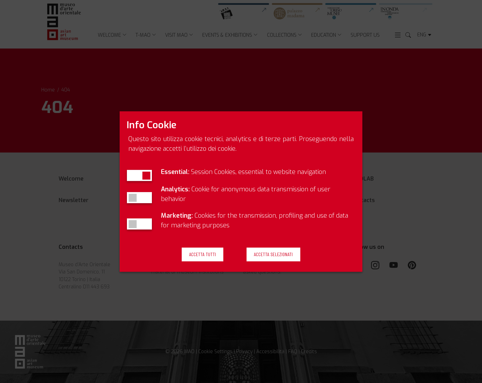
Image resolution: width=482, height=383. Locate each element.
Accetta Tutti (202, 255)
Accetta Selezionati (273, 255)
